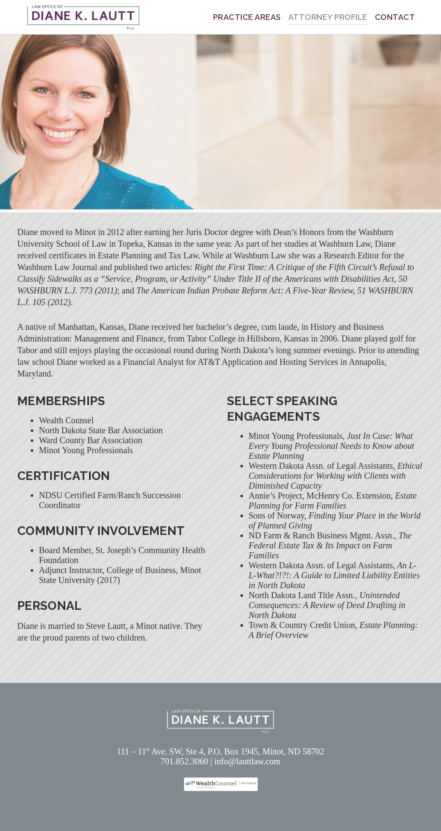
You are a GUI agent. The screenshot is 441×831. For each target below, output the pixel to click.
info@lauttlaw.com (247, 761)
